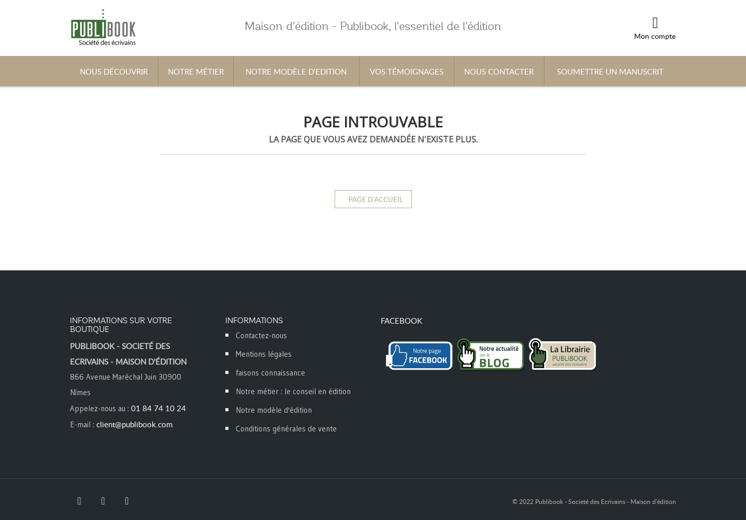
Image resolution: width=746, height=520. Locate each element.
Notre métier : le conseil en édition (293, 391)
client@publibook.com (134, 424)
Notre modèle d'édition (274, 410)
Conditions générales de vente (286, 429)
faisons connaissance (270, 373)
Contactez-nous (261, 335)
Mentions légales (264, 354)
